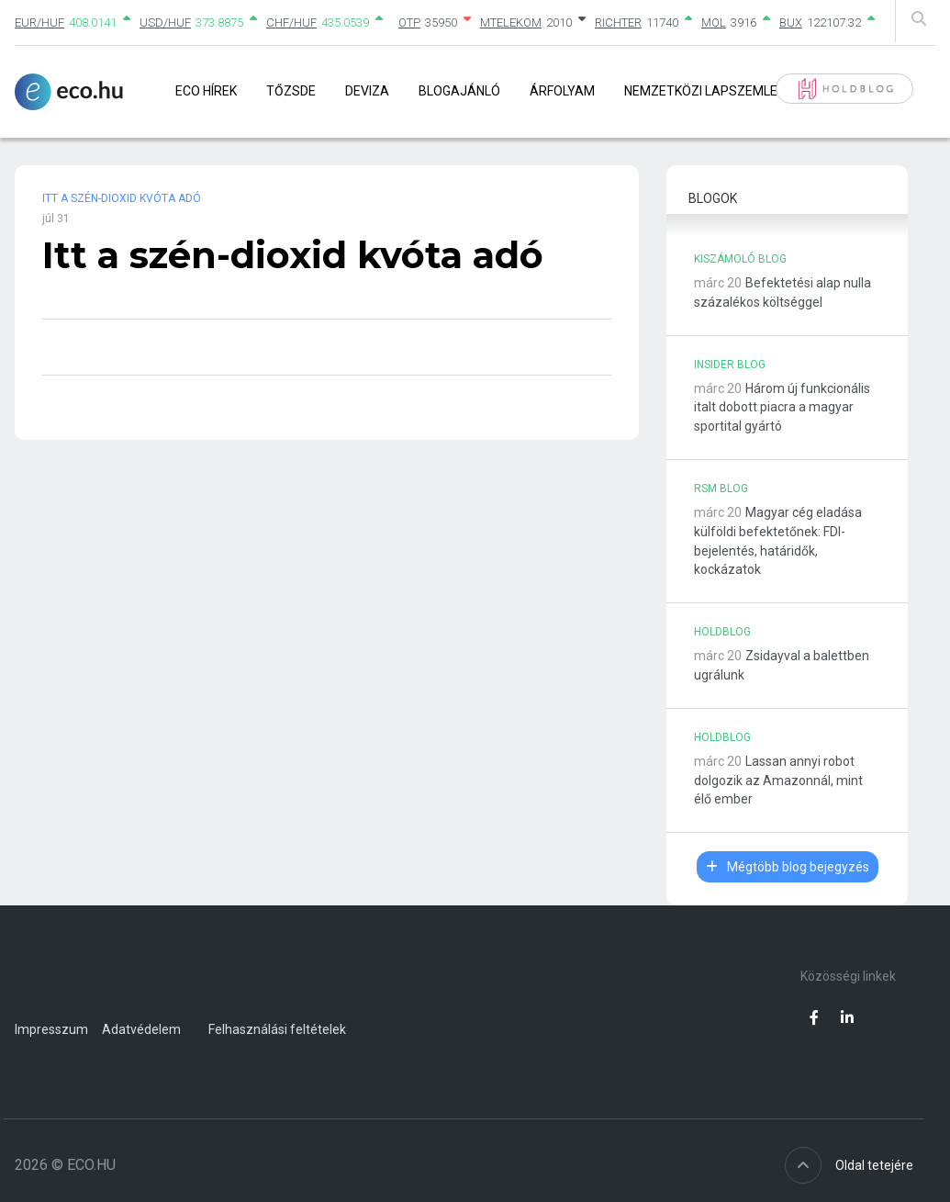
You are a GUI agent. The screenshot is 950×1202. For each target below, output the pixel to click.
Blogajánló (459, 91)
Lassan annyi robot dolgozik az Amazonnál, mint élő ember (778, 780)
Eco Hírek (206, 91)
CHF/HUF (291, 22)
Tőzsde (291, 91)
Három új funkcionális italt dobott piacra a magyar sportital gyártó (782, 407)
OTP (409, 22)
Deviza (367, 91)
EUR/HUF (39, 22)
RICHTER (618, 22)
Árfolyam (562, 91)
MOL (713, 22)
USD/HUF (165, 22)
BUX (790, 22)
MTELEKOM (511, 22)
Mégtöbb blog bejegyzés (787, 866)
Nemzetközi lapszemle (700, 91)
